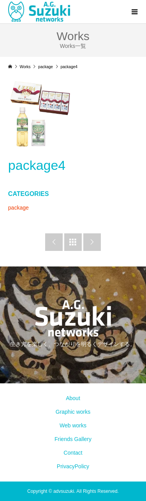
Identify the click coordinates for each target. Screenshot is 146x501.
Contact (72, 453)
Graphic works (73, 412)
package (18, 208)
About (73, 398)
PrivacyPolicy (73, 466)
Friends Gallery (73, 439)
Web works (73, 425)
